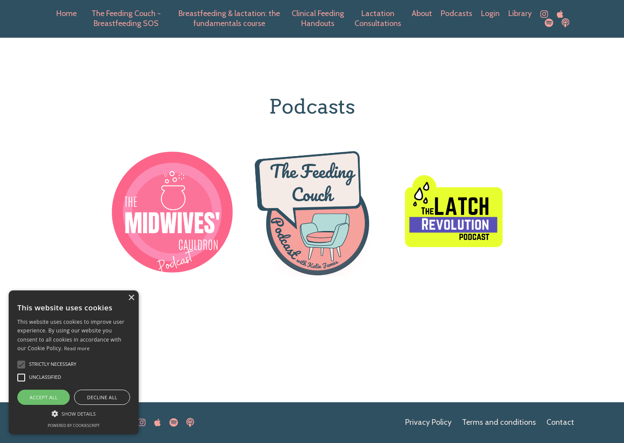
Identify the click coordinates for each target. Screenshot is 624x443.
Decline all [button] (102, 397)
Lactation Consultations (377, 18)
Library (520, 13)
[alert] (74, 362)
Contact (560, 422)
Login (490, 13)
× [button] (131, 298)
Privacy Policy (428, 422)
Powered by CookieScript (74, 425)
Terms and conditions (499, 422)
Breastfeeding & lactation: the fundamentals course (229, 18)
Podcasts (456, 13)
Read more (77, 348)
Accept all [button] (43, 397)
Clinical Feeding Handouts (318, 18)
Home (66, 13)
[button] (73, 413)
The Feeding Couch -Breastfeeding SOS (126, 18)
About (422, 13)
